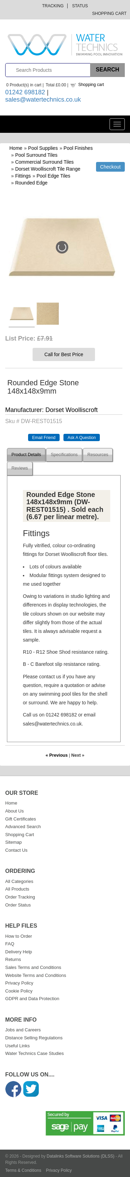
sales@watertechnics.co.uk (43, 99)
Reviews (19, 468)
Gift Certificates (20, 819)
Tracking (53, 5)
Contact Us (16, 850)
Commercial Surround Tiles (44, 162)
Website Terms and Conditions (35, 975)
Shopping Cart (109, 13)
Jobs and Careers (23, 1029)
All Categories (19, 881)
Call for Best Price (63, 354)
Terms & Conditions (23, 1170)
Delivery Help (18, 951)
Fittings (23, 176)
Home (15, 148)
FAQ (9, 943)
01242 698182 (25, 92)
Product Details (26, 454)
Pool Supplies (43, 148)
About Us (14, 811)
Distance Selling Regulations (33, 1037)
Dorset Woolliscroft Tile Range (47, 169)
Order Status (18, 905)
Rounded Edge (31, 183)
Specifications (64, 454)
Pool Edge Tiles (53, 176)
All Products (17, 889)
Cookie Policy (19, 991)
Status (80, 5)
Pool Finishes (78, 148)
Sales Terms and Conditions (33, 967)
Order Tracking (20, 897)
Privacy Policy (19, 983)
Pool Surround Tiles (36, 155)
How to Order (18, 936)
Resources (97, 454)
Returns (13, 959)
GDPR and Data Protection (32, 998)
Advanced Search (23, 826)
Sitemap (13, 842)
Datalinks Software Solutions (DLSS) (80, 1156)
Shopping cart (91, 84)
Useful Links (17, 1045)
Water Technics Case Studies (34, 1053)
